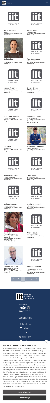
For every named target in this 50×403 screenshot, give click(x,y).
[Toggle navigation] (47, 3)
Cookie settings (24, 398)
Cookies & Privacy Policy (15, 386)
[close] (46, 342)
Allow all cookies (24, 392)
